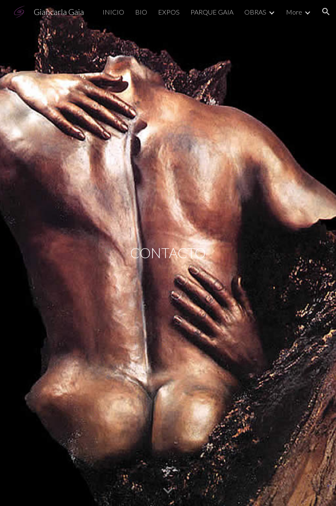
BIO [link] (141, 12)
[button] (326, 12)
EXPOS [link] (169, 12)
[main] (168, 253)
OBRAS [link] (255, 12)
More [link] (294, 12)
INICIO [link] (113, 12)
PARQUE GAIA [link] (212, 12)
